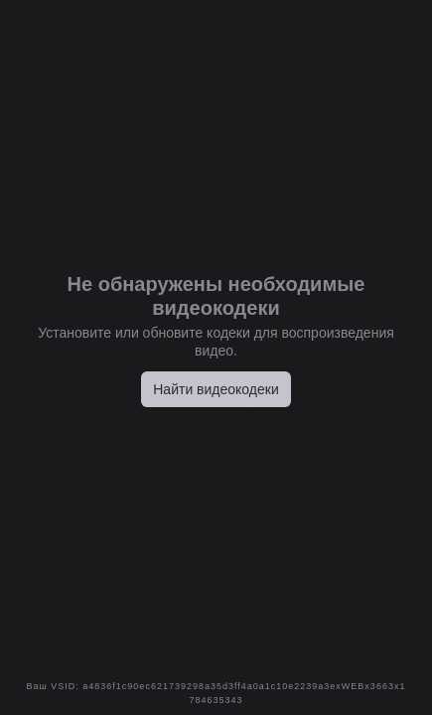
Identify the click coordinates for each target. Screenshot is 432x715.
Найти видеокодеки (216, 389)
